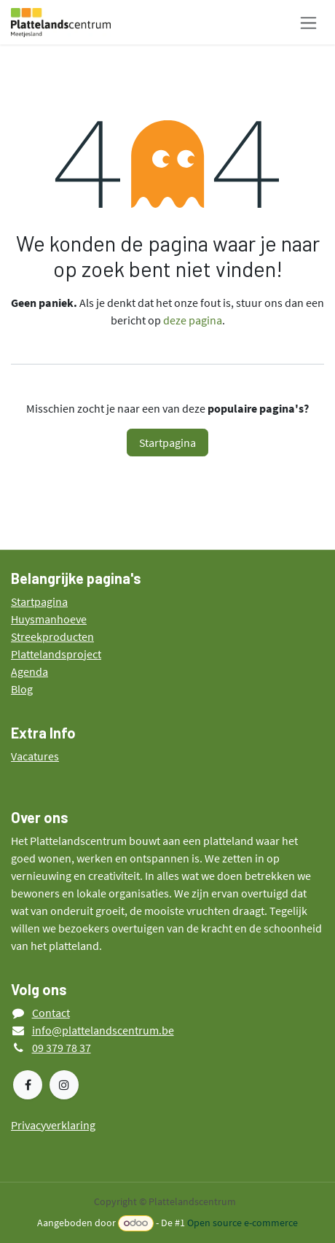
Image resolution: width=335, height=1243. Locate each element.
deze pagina (192, 320)
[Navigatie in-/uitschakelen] (308, 22)
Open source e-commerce (242, 1222)
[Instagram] (64, 1084)
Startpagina (167, 442)
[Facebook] (27, 1084)
